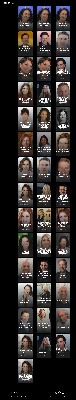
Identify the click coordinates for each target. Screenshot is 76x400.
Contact (49, 396)
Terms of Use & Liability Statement (58, 396)
